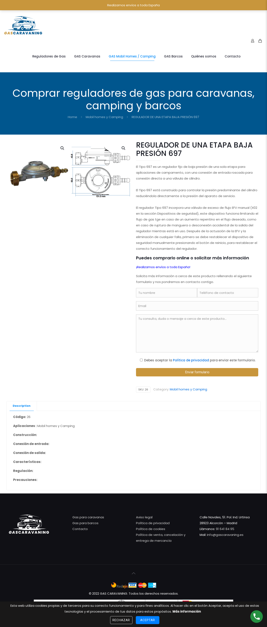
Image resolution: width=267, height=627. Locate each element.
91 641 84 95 (225, 529)
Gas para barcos (85, 523)
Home (72, 117)
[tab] (21, 406)
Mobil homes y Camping (104, 117)
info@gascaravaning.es (224, 535)
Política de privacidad (191, 360)
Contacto (80, 529)
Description (21, 406)
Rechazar (121, 620)
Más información (187, 611)
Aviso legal (144, 517)
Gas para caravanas (88, 517)
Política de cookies (150, 529)
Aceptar (147, 620)
